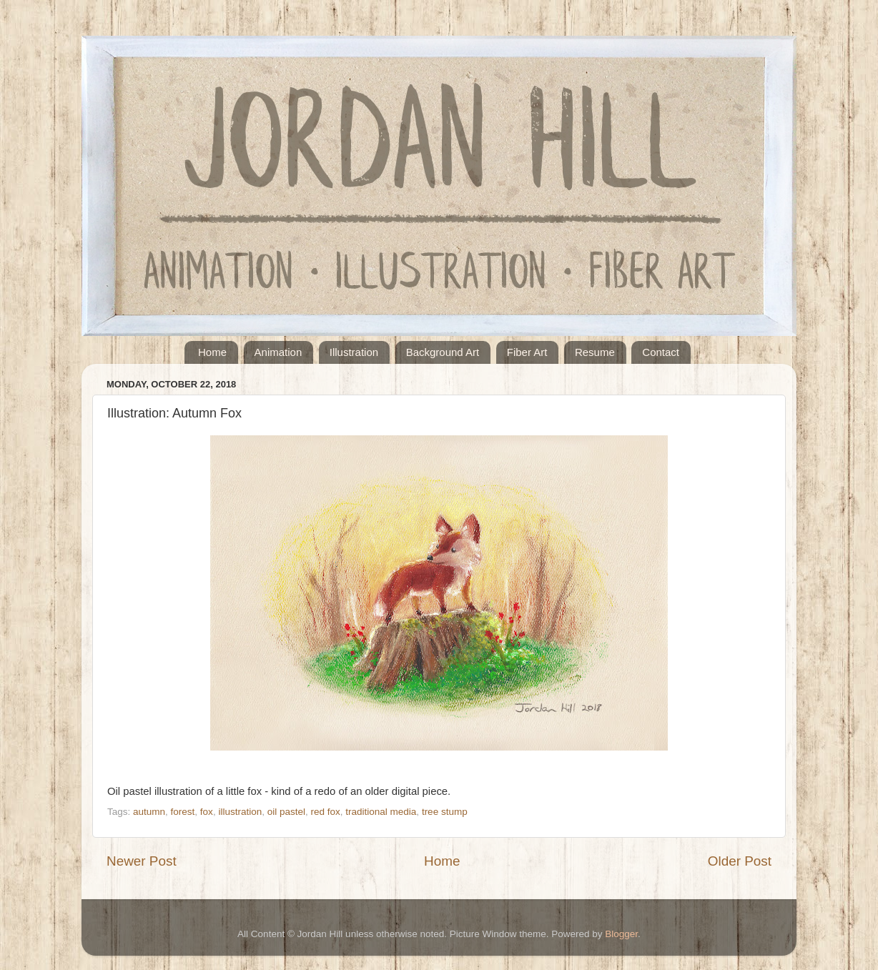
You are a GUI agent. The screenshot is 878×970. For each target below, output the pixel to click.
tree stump (445, 811)
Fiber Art (527, 352)
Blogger (621, 934)
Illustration (354, 352)
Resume (595, 352)
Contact (660, 352)
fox (206, 811)
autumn (149, 811)
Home (212, 352)
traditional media (380, 811)
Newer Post (142, 860)
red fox (325, 811)
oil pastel (286, 811)
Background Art (443, 352)
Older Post (739, 860)
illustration (240, 811)
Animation (278, 352)
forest (183, 811)
